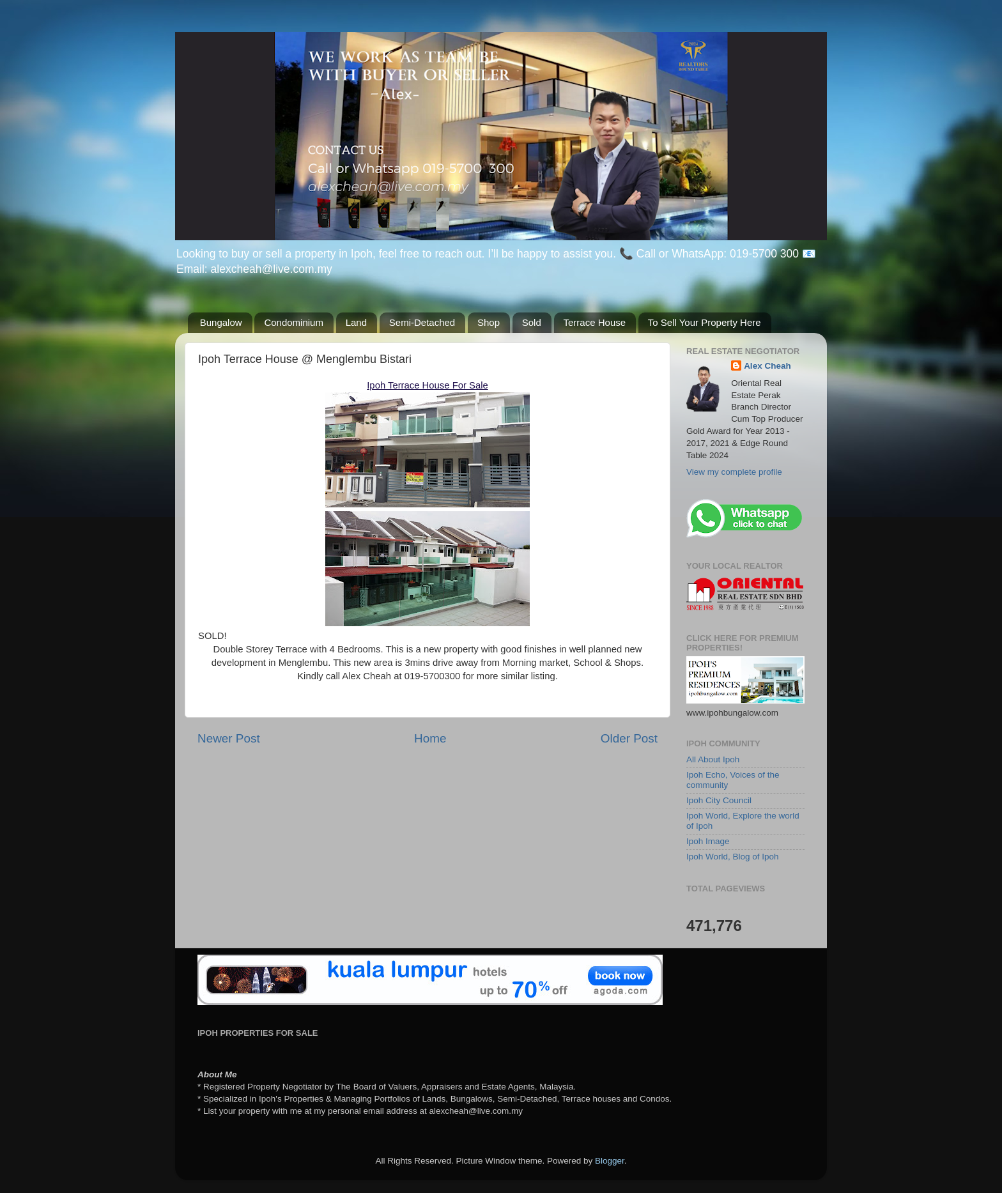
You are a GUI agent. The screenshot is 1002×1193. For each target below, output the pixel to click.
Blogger (609, 1161)
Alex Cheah (767, 366)
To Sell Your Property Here (704, 322)
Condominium (293, 322)
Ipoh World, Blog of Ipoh (732, 856)
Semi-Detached (422, 322)
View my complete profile (734, 472)
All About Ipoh (712, 759)
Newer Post (228, 738)
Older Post (629, 738)
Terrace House (595, 322)
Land (356, 322)
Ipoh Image (708, 841)
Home (430, 738)
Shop (488, 322)
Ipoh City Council (719, 800)
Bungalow (221, 322)
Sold (531, 322)
